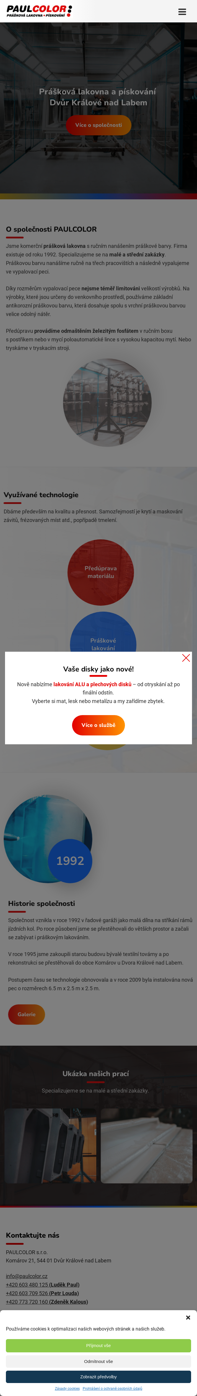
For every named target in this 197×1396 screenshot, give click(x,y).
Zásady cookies (67, 1389)
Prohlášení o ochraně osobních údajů (112, 1389)
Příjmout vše (98, 1345)
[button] (188, 1318)
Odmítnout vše (98, 1361)
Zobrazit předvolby (98, 1376)
